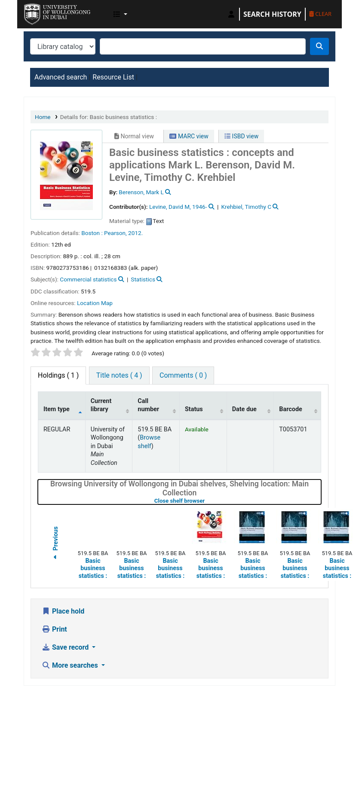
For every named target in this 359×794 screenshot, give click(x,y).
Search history (272, 14)
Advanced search (60, 77)
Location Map (95, 302)
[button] (120, 14)
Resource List (113, 77)
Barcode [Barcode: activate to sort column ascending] (290, 409)
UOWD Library (45, 12)
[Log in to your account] (231, 14)
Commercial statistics (88, 279)
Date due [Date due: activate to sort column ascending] (244, 409)
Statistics (143, 279)
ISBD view (241, 136)
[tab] (119, 375)
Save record (66, 647)
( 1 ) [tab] (58, 375)
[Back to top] (333, 767)
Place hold (63, 611)
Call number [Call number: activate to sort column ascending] (148, 405)
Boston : (91, 232)
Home (43, 116)
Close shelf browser (206, 501)
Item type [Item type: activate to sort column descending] (56, 409)
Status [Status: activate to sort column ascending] (194, 409)
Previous (55, 544)
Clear (320, 14)
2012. (135, 232)
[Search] (319, 46)
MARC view (188, 136)
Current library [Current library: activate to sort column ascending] (101, 405)
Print (54, 629)
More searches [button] (71, 665)
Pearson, (115, 232)
